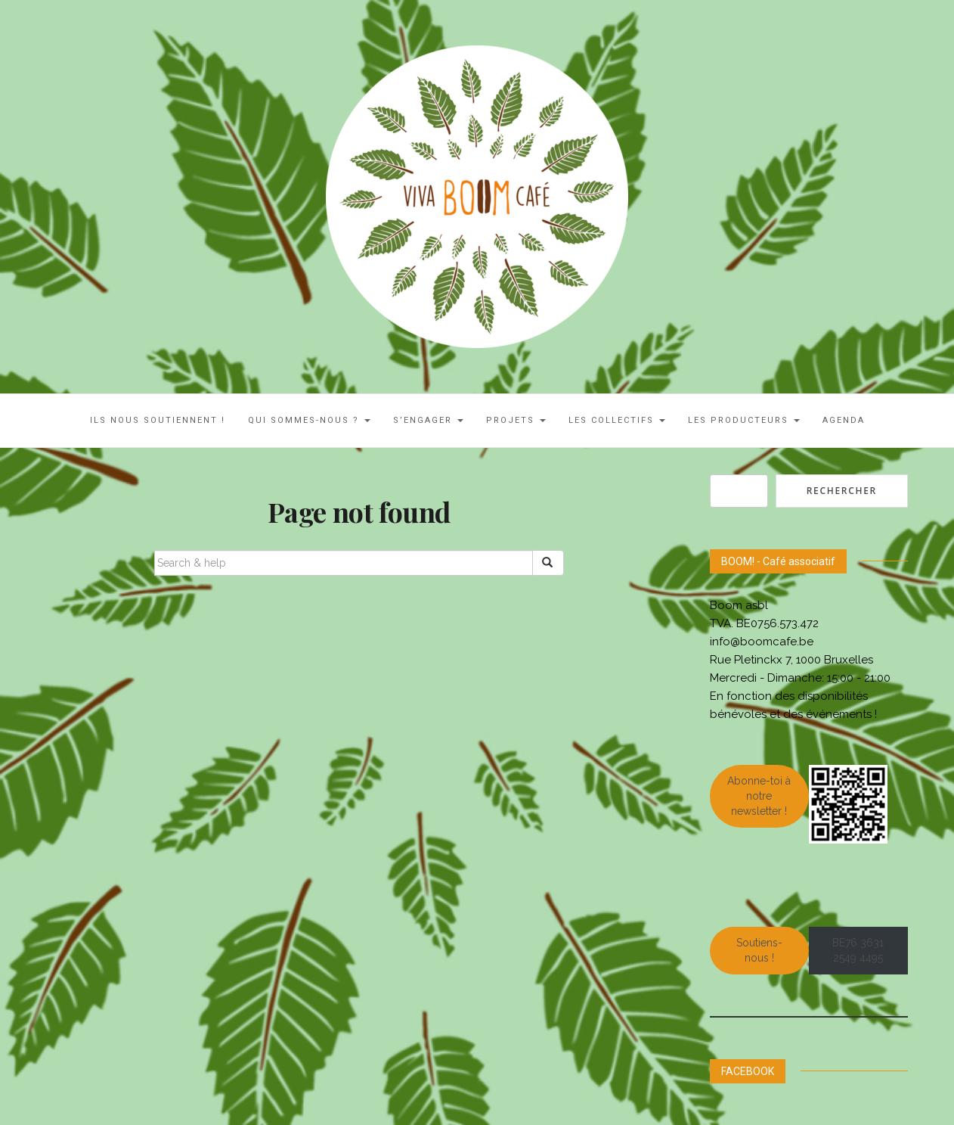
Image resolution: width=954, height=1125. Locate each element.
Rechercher (842, 490)
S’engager (428, 420)
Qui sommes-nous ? (309, 420)
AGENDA (843, 420)
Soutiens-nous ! (759, 950)
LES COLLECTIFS (616, 420)
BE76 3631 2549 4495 (858, 950)
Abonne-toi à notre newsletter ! (759, 796)
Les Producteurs (744, 420)
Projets (516, 420)
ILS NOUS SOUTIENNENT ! (157, 420)
